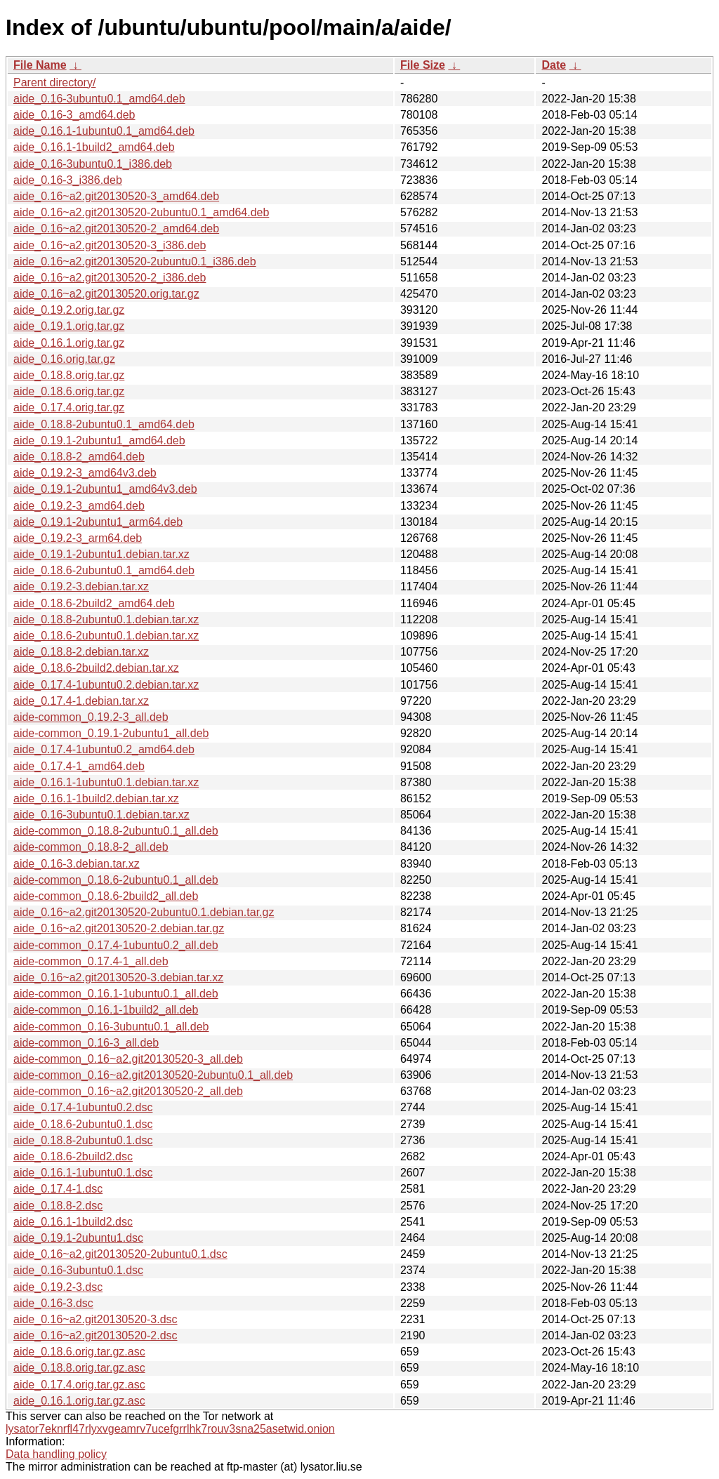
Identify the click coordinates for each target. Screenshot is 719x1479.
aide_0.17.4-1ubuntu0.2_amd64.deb (103, 749)
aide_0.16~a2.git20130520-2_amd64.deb (116, 228)
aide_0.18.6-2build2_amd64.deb (94, 603)
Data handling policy (56, 1454)
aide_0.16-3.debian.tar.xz (76, 864)
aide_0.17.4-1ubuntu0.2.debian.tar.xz (106, 685)
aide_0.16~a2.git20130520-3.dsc (95, 1319)
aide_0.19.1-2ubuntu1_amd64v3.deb (105, 489)
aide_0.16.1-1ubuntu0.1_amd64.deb (103, 131)
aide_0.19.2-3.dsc (58, 1287)
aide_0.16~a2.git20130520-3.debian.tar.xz (118, 977)
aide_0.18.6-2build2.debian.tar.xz (96, 668)
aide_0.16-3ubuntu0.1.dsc (78, 1270)
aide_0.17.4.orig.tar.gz (68, 407)
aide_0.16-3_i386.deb (67, 180)
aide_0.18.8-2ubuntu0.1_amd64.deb (103, 424)
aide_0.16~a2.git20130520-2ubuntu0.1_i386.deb (134, 261)
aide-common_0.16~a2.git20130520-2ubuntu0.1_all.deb (153, 1075)
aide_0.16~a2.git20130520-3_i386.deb (109, 245)
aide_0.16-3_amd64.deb (74, 115)
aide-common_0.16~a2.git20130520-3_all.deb (128, 1059)
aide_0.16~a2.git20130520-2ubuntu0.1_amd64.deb (141, 212)
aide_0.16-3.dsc (53, 1303)
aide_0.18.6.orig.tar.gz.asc (79, 1352)
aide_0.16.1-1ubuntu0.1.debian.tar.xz (106, 782)
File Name (40, 65)
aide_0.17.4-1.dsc (58, 1189)
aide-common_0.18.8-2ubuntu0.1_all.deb (115, 831)
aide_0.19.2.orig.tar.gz (68, 310)
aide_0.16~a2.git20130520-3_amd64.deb (116, 196)
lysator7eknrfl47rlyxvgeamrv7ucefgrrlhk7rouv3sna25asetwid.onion (170, 1429)
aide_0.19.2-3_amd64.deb (79, 506)
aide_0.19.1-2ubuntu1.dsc (78, 1238)
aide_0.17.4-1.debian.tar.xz (81, 701)
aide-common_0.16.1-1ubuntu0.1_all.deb (115, 994)
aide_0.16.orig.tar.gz (64, 359)
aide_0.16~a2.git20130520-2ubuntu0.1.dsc (120, 1254)
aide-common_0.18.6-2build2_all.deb (105, 896)
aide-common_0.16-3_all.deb (86, 1043)
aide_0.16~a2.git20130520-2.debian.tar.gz (118, 928)
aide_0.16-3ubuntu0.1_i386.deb (92, 164)
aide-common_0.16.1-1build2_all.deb (105, 1010)
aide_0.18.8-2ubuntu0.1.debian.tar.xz (106, 619)
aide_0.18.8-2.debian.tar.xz (81, 652)
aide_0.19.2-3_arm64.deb (77, 538)
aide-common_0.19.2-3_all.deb (91, 717)
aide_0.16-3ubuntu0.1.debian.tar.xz (101, 815)
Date (553, 65)
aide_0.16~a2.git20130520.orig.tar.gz (106, 294)
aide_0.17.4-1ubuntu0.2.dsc (82, 1107)
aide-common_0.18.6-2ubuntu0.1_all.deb (115, 880)
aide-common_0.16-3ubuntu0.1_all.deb (111, 1027)
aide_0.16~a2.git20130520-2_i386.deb (109, 278)
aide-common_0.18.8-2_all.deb (91, 847)
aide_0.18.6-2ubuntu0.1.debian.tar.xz (106, 636)
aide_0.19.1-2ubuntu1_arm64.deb (98, 522)
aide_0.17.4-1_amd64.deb (79, 766)
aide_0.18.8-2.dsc (58, 1206)
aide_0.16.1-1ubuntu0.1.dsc (82, 1173)
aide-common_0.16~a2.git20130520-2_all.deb (128, 1091)
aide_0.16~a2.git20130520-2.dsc (95, 1335)
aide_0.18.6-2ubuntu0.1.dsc (82, 1124)
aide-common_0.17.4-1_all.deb (91, 961)
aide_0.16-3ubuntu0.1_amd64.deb (99, 99)
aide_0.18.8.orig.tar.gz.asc (79, 1368)
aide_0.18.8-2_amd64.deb (79, 457)
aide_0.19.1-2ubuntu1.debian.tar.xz (101, 554)
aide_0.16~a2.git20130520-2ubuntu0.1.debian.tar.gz (143, 912)
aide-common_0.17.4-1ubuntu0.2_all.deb (115, 945)
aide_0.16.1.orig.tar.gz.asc (79, 1401)
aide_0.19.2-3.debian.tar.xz (81, 586)
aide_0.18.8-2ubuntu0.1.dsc (82, 1140)
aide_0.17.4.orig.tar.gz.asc (79, 1385)
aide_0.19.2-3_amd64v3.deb (85, 473)
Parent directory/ (54, 82)
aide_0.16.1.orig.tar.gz (68, 343)
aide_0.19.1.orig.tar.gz (68, 326)
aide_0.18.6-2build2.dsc (73, 1156)
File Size (422, 65)
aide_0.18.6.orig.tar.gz (68, 391)
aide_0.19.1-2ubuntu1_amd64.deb (99, 440)
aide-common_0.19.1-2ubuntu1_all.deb (111, 733)
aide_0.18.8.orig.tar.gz (68, 375)
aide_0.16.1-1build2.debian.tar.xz (96, 798)
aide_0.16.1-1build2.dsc (73, 1222)
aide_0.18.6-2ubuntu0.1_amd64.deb (103, 570)
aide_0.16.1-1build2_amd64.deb (94, 147)
